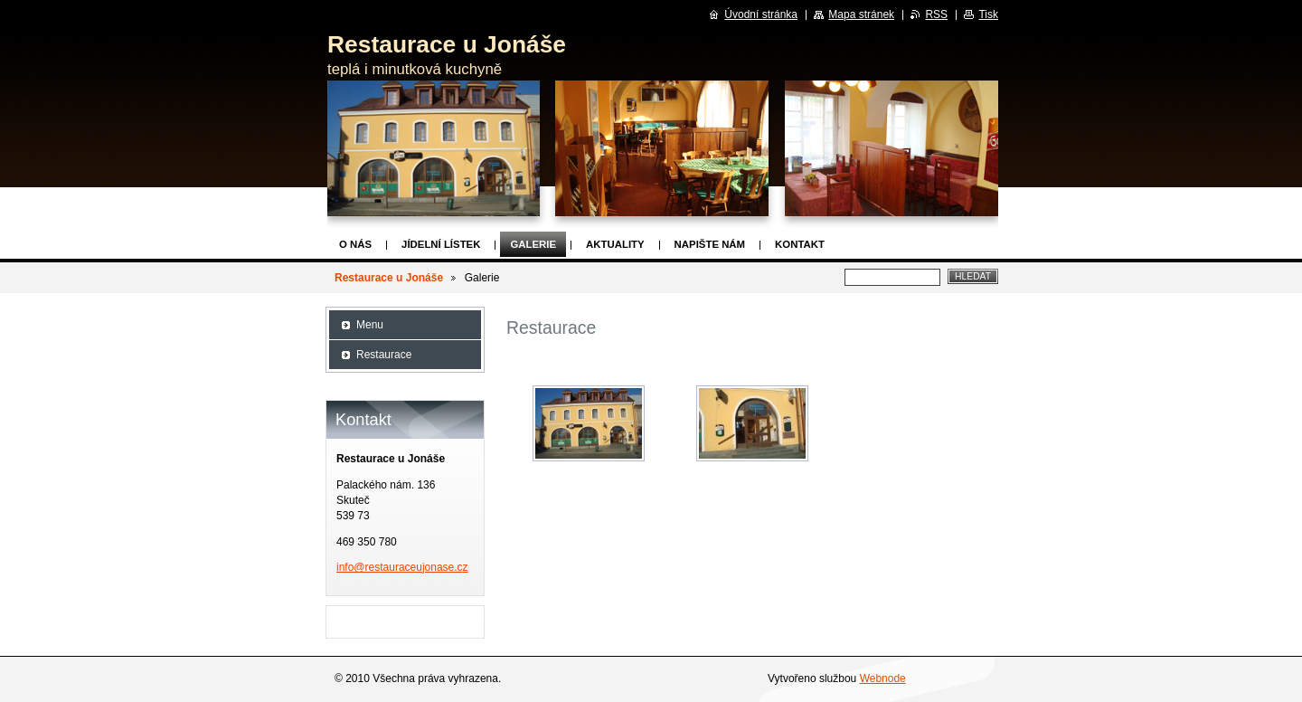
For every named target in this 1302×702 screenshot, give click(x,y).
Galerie (533, 244)
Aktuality (615, 244)
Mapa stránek (861, 14)
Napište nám (710, 244)
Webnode (883, 678)
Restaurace (383, 354)
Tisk (988, 14)
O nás (355, 244)
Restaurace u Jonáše (389, 277)
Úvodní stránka (760, 14)
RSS (936, 14)
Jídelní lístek (440, 244)
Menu (369, 324)
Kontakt (800, 244)
